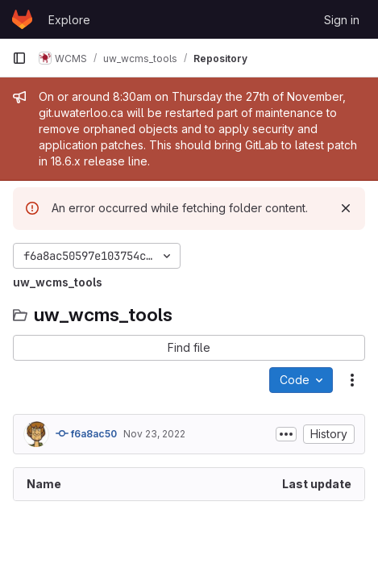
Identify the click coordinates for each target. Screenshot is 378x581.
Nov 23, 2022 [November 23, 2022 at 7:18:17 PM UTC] (154, 434)
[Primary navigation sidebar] (19, 58)
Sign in (341, 20)
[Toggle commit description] (286, 434)
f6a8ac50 (86, 433)
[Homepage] (22, 19)
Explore (69, 20)
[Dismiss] (345, 208)
